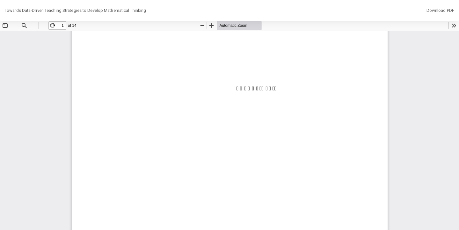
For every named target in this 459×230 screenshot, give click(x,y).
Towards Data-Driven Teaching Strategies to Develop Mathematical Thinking (75, 10)
